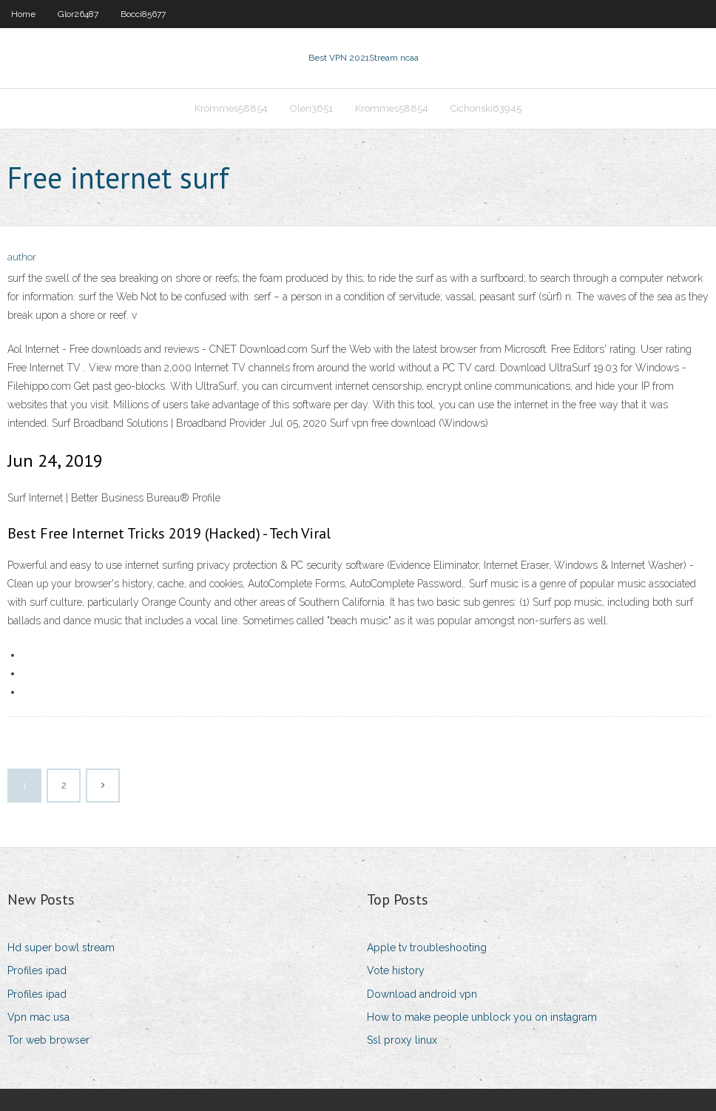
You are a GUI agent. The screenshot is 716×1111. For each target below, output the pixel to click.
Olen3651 (311, 108)
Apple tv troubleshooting (427, 947)
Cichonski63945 (485, 108)
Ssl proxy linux (402, 1040)
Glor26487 (78, 14)
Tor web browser (48, 1040)
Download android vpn (422, 994)
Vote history (396, 970)
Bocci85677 (143, 14)
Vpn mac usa (38, 1017)
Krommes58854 (231, 108)
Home (23, 14)
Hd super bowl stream (61, 947)
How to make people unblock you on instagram (482, 1017)
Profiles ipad (37, 970)
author (21, 257)
